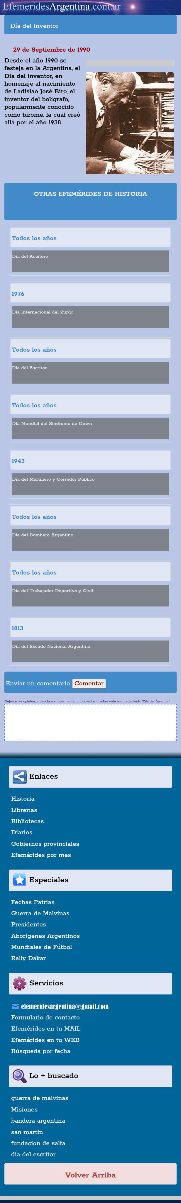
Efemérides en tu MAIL (45, 1029)
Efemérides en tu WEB (45, 1040)
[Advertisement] (90, 209)
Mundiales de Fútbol (41, 947)
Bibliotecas (27, 821)
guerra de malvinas (39, 1098)
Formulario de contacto (45, 1018)
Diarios (21, 832)
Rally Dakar (28, 958)
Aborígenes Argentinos (45, 936)
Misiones (24, 1110)
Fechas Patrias (33, 902)
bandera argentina (38, 1121)
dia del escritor (33, 1155)
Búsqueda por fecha (40, 1051)
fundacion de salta (38, 1143)
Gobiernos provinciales (45, 844)
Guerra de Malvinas (40, 913)
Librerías (24, 810)
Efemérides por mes (41, 855)
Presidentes (28, 925)
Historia (23, 799)
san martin (27, 1132)
